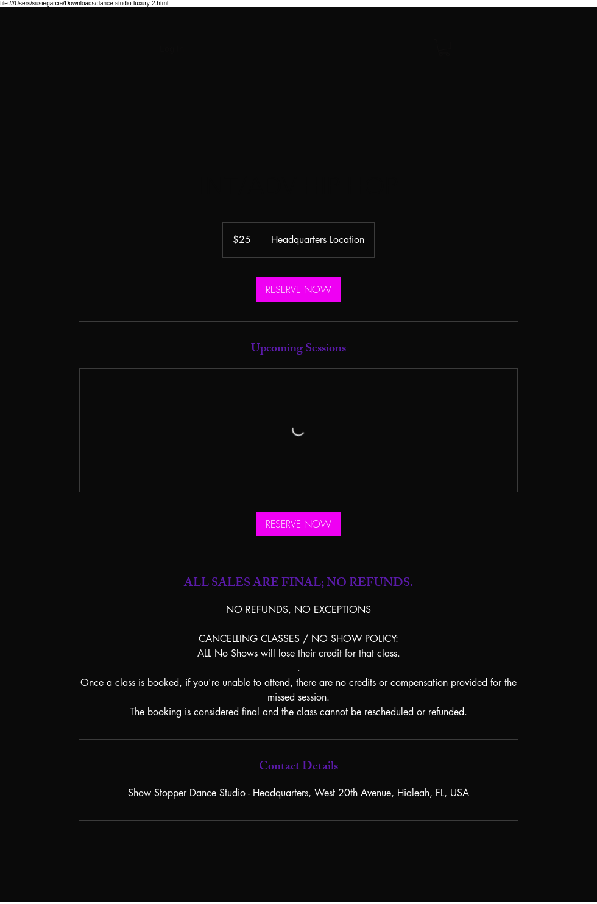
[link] (298, 289)
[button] (444, 48)
